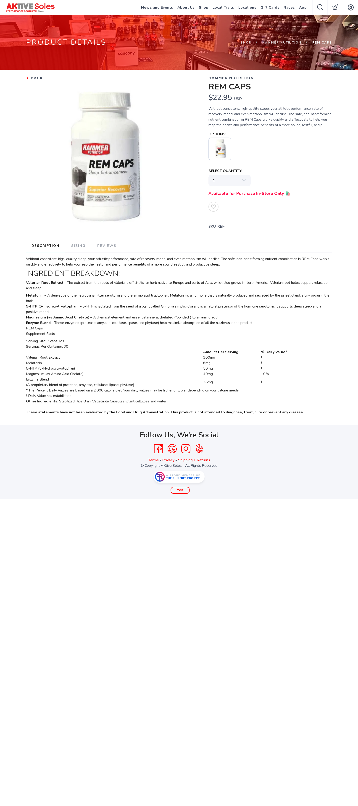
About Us (186, 7)
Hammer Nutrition (281, 43)
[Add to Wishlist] (213, 207)
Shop (203, 7)
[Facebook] (158, 449)
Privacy (168, 460)
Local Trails (223, 7)
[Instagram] (186, 449)
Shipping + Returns (194, 460)
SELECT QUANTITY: (225, 170)
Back (34, 78)
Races (289, 7)
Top (180, 490)
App (303, 7)
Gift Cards (270, 7)
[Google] (172, 449)
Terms (153, 460)
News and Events (157, 7)
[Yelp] (199, 449)
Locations (247, 7)
